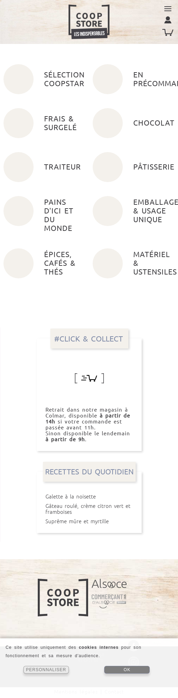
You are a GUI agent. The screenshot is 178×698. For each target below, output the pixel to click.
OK (127, 669)
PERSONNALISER (46, 669)
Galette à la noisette (89, 497)
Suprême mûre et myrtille (89, 521)
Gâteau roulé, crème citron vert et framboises (89, 509)
